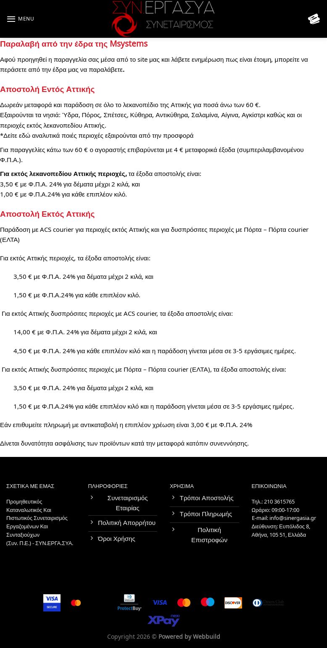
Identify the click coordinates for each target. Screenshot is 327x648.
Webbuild (206, 637)
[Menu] (20, 19)
